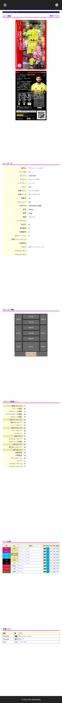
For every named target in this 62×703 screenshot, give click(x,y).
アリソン (21, 566)
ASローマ (21, 639)
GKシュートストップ (36, 247)
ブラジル (32, 217)
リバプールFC (34, 191)
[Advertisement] (31, 5)
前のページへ (55, 16)
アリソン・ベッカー (24, 548)
